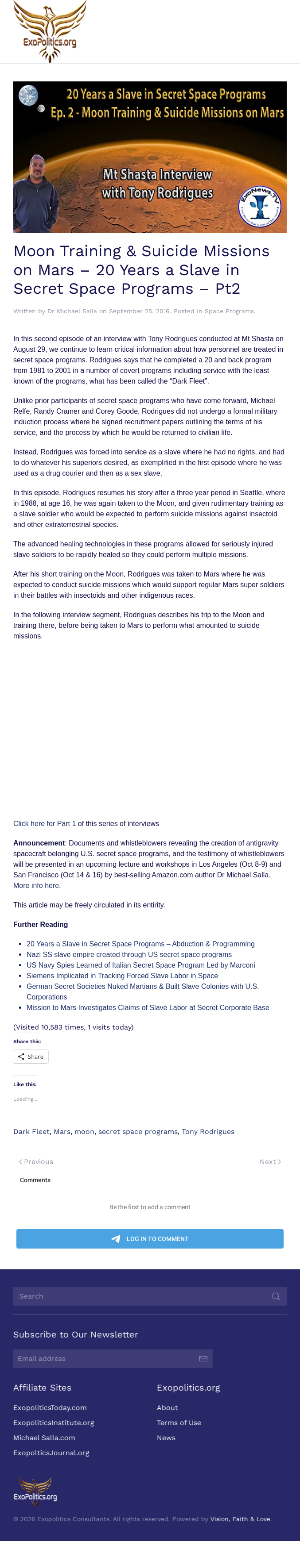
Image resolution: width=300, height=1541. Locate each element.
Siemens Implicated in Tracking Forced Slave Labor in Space (122, 976)
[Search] (149, 1296)
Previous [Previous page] (36, 1161)
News (165, 1437)
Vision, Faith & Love (239, 1518)
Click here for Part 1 (44, 823)
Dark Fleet (31, 1131)
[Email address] (112, 1358)
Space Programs (229, 311)
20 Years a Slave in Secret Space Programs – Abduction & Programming (141, 944)
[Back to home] (49, 31)
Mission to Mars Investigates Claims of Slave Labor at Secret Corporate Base (148, 1007)
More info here (36, 885)
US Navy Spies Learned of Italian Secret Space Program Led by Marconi (141, 965)
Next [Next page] (270, 1161)
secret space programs (138, 1131)
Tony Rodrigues (208, 1131)
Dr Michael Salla (72, 311)
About (166, 1407)
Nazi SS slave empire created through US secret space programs (129, 954)
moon (84, 1131)
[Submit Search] (275, 1296)
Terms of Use (178, 1422)
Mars (62, 1131)
